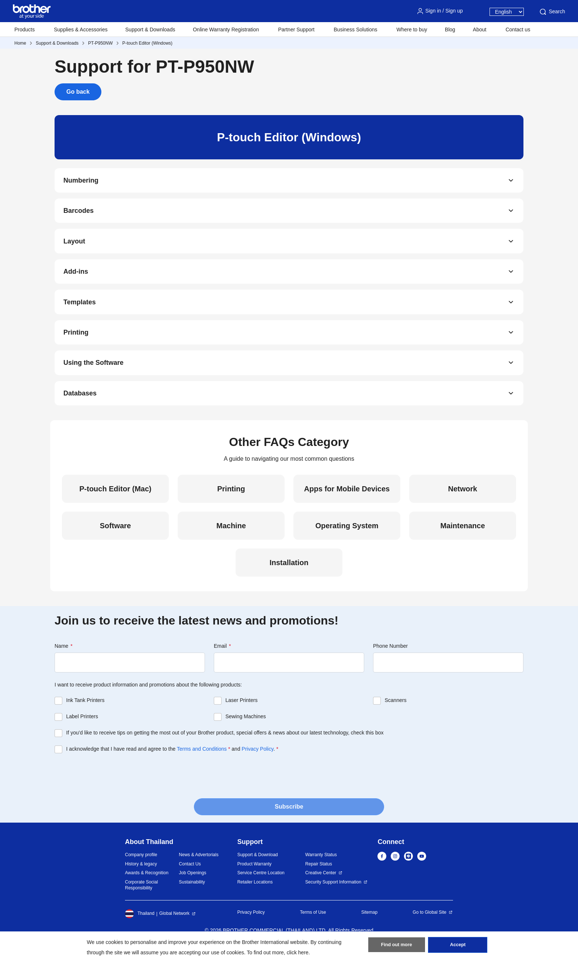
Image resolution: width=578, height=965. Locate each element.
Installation (289, 579)
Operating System (346, 542)
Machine (231, 542)
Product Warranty (254, 880)
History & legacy (141, 880)
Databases (80, 408)
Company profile (141, 871)
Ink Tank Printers (85, 717)
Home (20, 43)
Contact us (517, 29)
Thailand (139, 930)
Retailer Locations (255, 898)
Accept (457, 947)
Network (462, 505)
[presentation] (111, 791)
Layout (74, 246)
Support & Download (257, 871)
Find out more (396, 947)
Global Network (174, 930)
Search (552, 11)
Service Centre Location (261, 889)
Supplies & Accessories (81, 29)
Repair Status (318, 880)
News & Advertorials (198, 871)
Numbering (80, 181)
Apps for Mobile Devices (347, 505)
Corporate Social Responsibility (141, 901)
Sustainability (192, 898)
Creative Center (320, 889)
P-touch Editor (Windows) (147, 43)
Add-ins (75, 279)
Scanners (396, 717)
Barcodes (78, 214)
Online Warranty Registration (226, 29)
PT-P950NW (100, 43)
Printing (75, 343)
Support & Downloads (150, 29)
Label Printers (82, 733)
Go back (78, 92)
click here (298, 952)
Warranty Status (321, 871)
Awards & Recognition (146, 889)
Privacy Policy (258, 765)
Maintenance (462, 542)
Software (115, 542)
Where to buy (412, 29)
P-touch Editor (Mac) (115, 505)
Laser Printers (242, 717)
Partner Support (296, 29)
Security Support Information (333, 898)
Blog (450, 29)
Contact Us (190, 880)
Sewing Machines (246, 733)
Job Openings (192, 889)
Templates (79, 311)
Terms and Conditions (202, 765)
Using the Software (93, 376)
